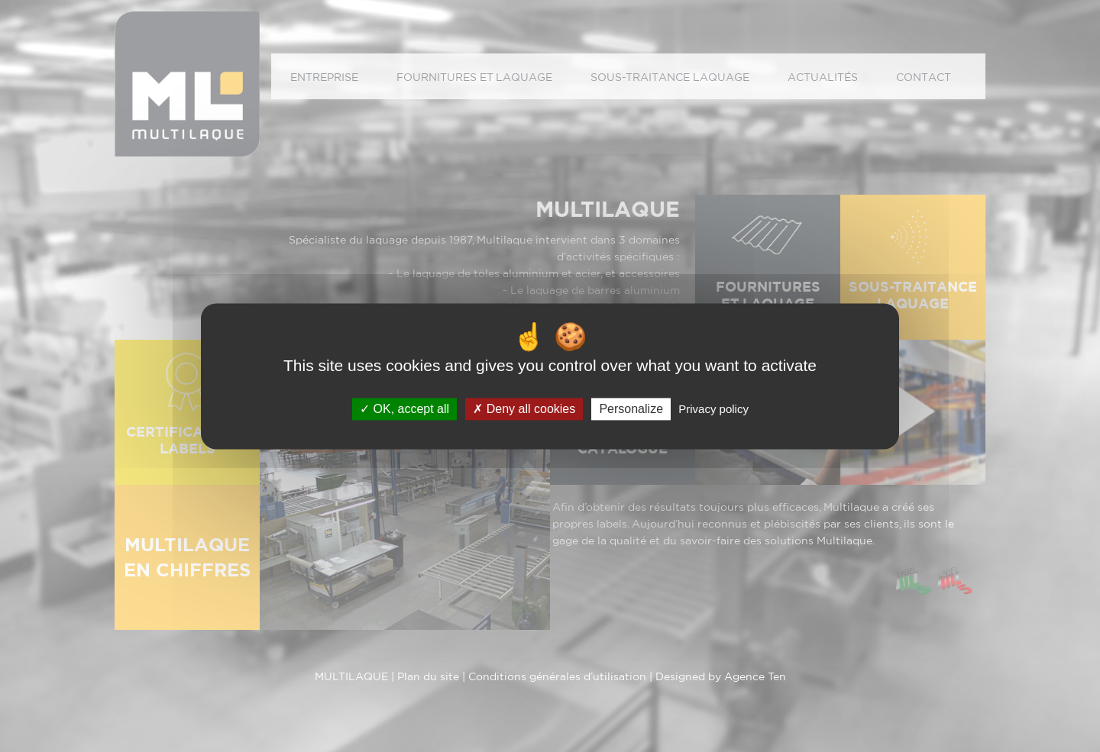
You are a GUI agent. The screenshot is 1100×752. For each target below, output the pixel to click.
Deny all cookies (524, 408)
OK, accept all (404, 408)
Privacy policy (713, 408)
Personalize (631, 408)
